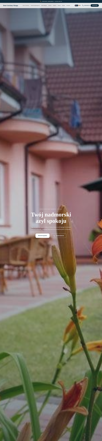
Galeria (54, 5)
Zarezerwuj (94, 5)
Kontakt (68, 5)
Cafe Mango (44, 5)
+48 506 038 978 (59, 236)
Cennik (49, 5)
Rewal (59, 5)
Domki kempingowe (35, 5)
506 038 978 (86, 5)
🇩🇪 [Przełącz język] (80, 5)
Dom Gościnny (26, 5)
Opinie (63, 5)
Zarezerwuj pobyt (42, 235)
